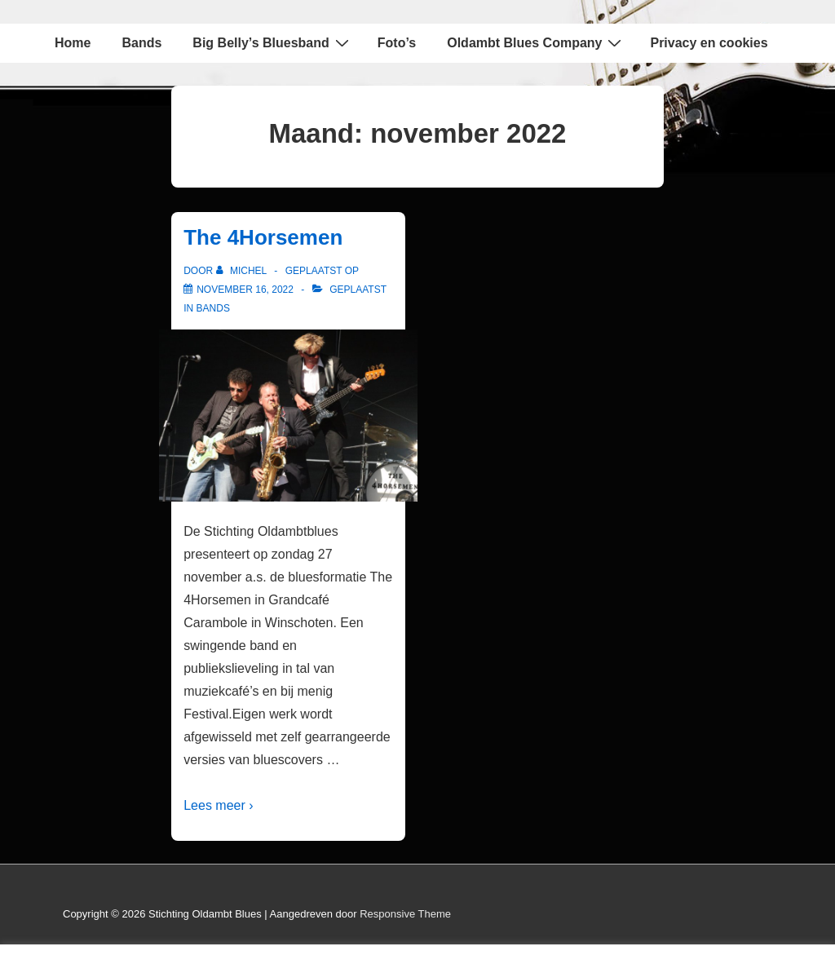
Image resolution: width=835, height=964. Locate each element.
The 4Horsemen (262, 237)
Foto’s (397, 43)
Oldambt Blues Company (536, 42)
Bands (141, 43)
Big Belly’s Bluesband (272, 42)
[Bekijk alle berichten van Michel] (243, 270)
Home (73, 43)
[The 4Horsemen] (245, 289)
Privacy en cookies (708, 43)
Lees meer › (218, 805)
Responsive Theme (405, 914)
